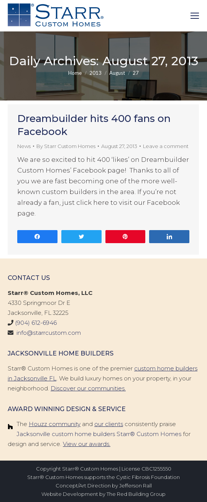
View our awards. (86, 444)
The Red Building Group (136, 494)
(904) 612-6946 (36, 322)
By (65, 146)
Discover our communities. (88, 388)
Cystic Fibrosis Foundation (148, 477)
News (24, 146)
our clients (108, 424)
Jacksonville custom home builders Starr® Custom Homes (98, 434)
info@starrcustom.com (48, 332)
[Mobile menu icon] (194, 15)
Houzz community (54, 424)
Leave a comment (166, 146)
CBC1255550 (156, 469)
